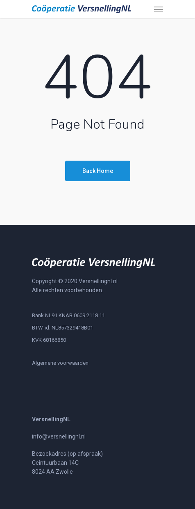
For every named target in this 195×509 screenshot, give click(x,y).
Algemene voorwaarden (60, 363)
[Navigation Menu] (158, 9)
